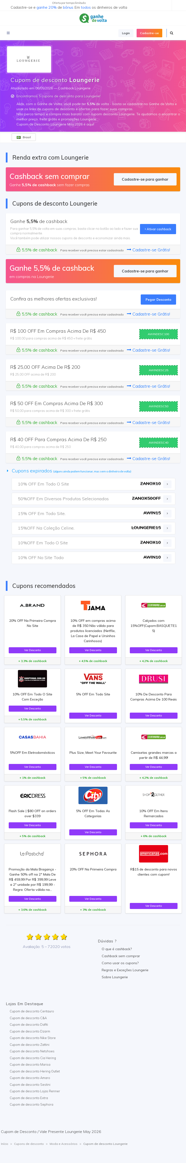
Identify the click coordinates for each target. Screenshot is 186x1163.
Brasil (24, 137)
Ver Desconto (32, 650)
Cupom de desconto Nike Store (33, 1038)
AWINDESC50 (158, 406)
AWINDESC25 (158, 370)
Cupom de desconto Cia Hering (33, 1058)
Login (126, 33)
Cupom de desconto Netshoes (32, 1051)
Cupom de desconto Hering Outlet (35, 1071)
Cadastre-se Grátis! (148, 250)
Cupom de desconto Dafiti (29, 1024)
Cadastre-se (149, 33)
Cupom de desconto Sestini (30, 1084)
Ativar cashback (158, 229)
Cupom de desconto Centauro (32, 1011)
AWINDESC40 (158, 442)
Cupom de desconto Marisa (30, 1064)
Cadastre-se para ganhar (145, 179)
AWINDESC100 (158, 334)
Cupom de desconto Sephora (31, 1104)
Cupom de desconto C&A (28, 1018)
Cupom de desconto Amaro (30, 1078)
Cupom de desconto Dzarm (30, 1031)
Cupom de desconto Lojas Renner (35, 1091)
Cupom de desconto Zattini (29, 1045)
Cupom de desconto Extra (29, 1098)
